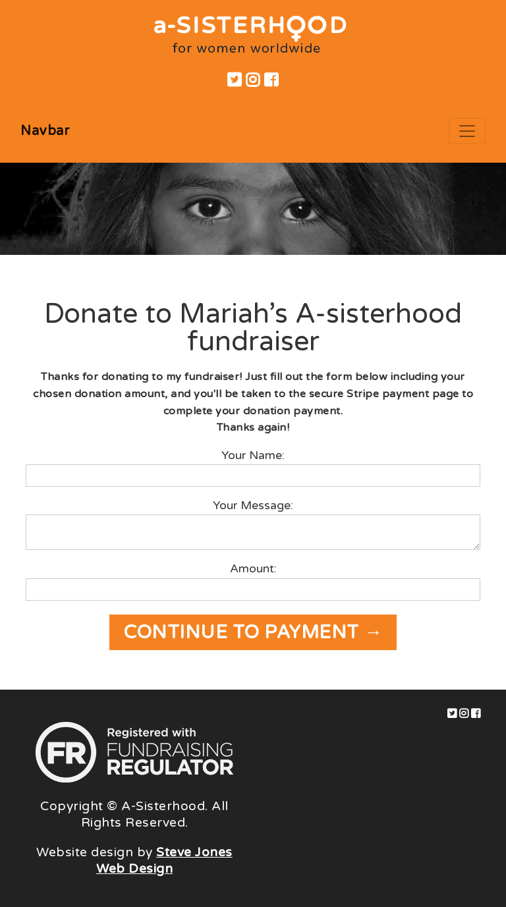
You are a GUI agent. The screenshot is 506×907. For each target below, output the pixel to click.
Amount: (253, 569)
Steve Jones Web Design (164, 860)
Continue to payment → (253, 632)
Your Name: (253, 455)
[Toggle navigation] (467, 131)
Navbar (44, 131)
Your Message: (253, 505)
